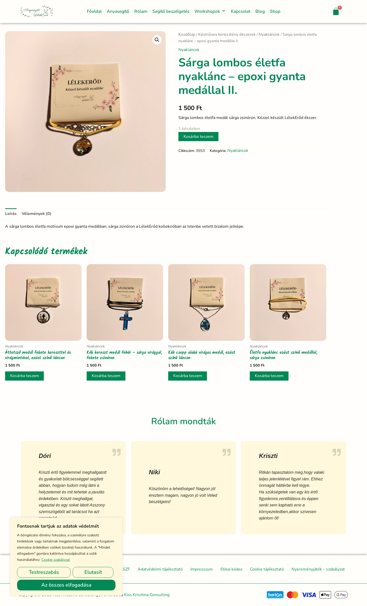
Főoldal (94, 11)
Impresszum (201, 569)
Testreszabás (44, 572)
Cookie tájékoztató (267, 569)
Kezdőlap (186, 34)
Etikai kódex (231, 569)
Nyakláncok (269, 34)
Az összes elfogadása (66, 584)
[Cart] (335, 11)
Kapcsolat (240, 11)
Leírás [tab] (11, 213)
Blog (260, 11)
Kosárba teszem (198, 136)
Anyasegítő (118, 11)
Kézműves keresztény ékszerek (227, 34)
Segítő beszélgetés (170, 11)
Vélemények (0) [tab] (36, 213)
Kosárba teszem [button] (25, 376)
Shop (275, 11)
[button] (157, 39)
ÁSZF (125, 569)
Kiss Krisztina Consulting (146, 595)
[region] (66, 557)
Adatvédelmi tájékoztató (160, 569)
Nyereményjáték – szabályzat (318, 569)
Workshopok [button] (210, 11)
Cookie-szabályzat (56, 559)
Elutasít (93, 572)
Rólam (140, 11)
